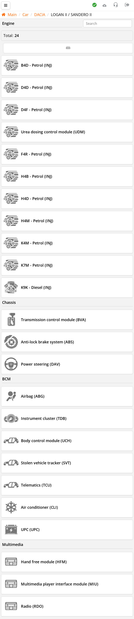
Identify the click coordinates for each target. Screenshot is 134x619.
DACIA (39, 14)
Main (9, 14)
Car (25, 14)
